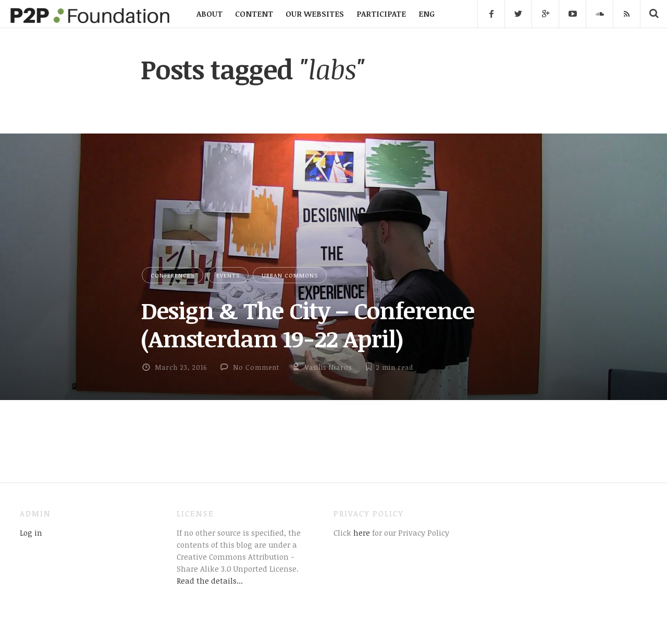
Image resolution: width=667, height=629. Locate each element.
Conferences (172, 275)
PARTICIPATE (381, 13)
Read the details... (210, 580)
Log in (31, 532)
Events (228, 275)
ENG (426, 13)
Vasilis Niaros (328, 367)
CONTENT (254, 13)
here (360, 532)
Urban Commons (290, 275)
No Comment (256, 367)
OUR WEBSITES (315, 13)
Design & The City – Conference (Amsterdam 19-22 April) (307, 324)
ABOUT (209, 13)
